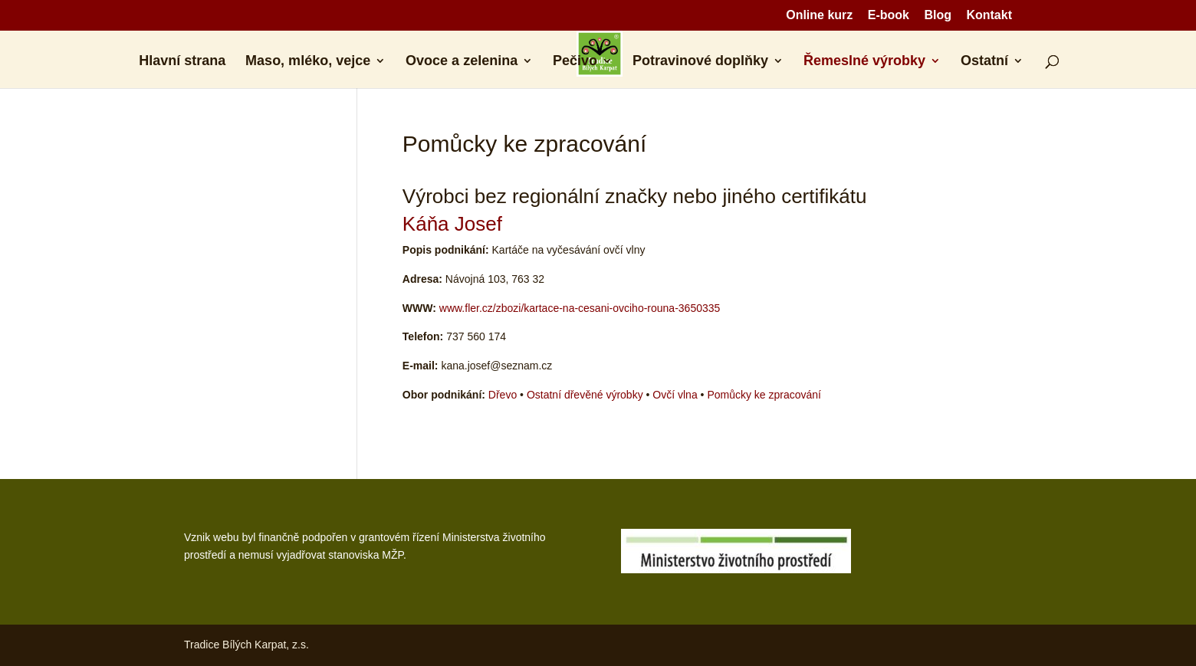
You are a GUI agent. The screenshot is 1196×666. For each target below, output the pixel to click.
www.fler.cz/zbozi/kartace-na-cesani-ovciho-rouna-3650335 (580, 308)
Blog (937, 15)
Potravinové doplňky (700, 61)
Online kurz (819, 15)
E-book (888, 15)
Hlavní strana (182, 61)
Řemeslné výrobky (864, 61)
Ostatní (984, 61)
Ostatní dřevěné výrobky (585, 395)
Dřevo (502, 395)
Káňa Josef (452, 223)
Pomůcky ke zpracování (764, 395)
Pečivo (575, 61)
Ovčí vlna (674, 395)
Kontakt (989, 15)
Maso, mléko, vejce (307, 61)
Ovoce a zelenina (462, 61)
